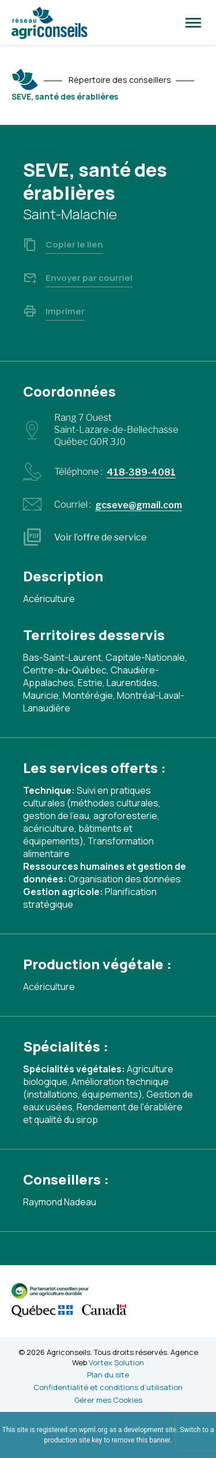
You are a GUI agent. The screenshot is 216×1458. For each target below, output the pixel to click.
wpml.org (93, 1430)
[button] (193, 22)
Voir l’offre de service (100, 537)
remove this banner (141, 1440)
